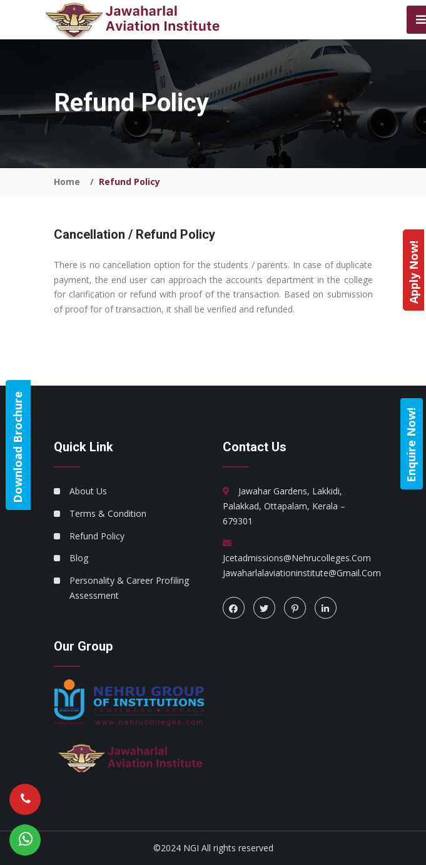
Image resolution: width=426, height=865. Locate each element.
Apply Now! (413, 272)
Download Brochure (17, 447)
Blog (78, 558)
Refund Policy (96, 536)
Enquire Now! (410, 445)
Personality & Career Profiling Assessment (129, 587)
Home (67, 182)
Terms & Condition (107, 513)
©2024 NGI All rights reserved (213, 848)
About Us (88, 491)
